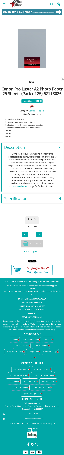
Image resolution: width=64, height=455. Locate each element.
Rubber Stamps (13, 381)
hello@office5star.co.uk (34, 419)
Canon (31, 82)
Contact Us (48, 339)
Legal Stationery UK (48, 381)
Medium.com (33, 431)
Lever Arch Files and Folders (43, 375)
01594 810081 (34, 414)
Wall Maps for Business (41, 369)
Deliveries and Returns (19, 186)
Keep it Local (33, 428)
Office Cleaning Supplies (41, 387)
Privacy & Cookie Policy (14, 352)
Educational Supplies (20, 387)
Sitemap (32, 358)
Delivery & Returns (22, 345)
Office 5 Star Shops (50, 352)
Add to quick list (32, 251)
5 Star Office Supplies (21, 369)
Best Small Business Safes (18, 375)
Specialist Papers (36, 110)
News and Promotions (31, 339)
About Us (14, 339)
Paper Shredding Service (31, 393)
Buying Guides (33, 352)
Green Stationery (30, 381)
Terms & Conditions (41, 345)
